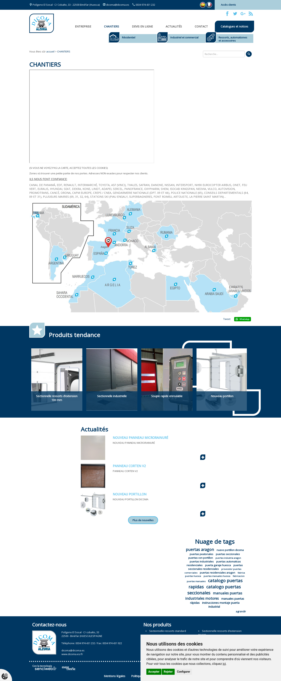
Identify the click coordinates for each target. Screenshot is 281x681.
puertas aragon (200, 549)
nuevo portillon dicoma (230, 550)
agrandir (241, 611)
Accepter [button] (153, 671)
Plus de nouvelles (143, 520)
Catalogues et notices (234, 26)
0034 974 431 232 (143, 4)
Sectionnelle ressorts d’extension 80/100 (220, 633)
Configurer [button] (183, 671)
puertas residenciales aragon (217, 572)
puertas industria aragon (228, 557)
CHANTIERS (111, 26)
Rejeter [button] (168, 671)
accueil (50, 51)
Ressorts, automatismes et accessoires (233, 39)
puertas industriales (202, 561)
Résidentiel (128, 37)
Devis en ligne (142, 26)
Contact (201, 26)
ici (224, 664)
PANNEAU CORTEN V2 (129, 466)
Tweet (226, 319)
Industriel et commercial (184, 37)
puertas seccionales (228, 554)
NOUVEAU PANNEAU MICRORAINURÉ (140, 438)
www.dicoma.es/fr (72, 654)
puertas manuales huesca (217, 576)
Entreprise (83, 26)
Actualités (174, 26)
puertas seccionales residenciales (215, 567)
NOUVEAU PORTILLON (130, 494)
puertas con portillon (200, 558)
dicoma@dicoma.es (116, 4)
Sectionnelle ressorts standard (167, 631)
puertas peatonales (201, 554)
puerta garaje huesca (218, 565)
